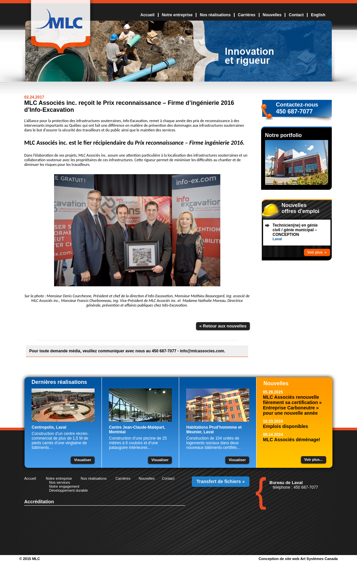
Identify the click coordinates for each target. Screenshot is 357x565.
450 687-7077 (294, 111)
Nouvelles (272, 15)
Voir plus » (316, 252)
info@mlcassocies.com (202, 351)
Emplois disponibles (285, 426)
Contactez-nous (297, 105)
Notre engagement (64, 486)
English (318, 15)
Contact (296, 15)
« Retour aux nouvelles (223, 325)
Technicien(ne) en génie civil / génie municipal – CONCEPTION (295, 230)
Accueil (147, 15)
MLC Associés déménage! (292, 439)
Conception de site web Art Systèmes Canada (298, 559)
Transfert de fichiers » (220, 481)
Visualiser (82, 460)
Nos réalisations (215, 15)
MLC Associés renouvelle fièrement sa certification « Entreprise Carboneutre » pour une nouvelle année (292, 405)
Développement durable (68, 490)
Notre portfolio (283, 135)
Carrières (246, 15)
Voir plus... (313, 459)
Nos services (59, 482)
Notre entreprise (177, 15)
